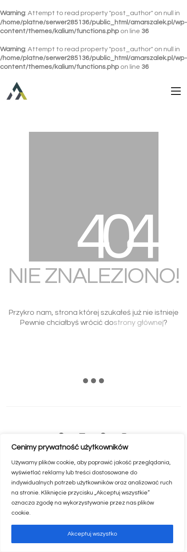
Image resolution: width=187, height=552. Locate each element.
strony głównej (139, 323)
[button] (176, 91)
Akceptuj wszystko (92, 534)
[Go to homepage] (16, 91)
